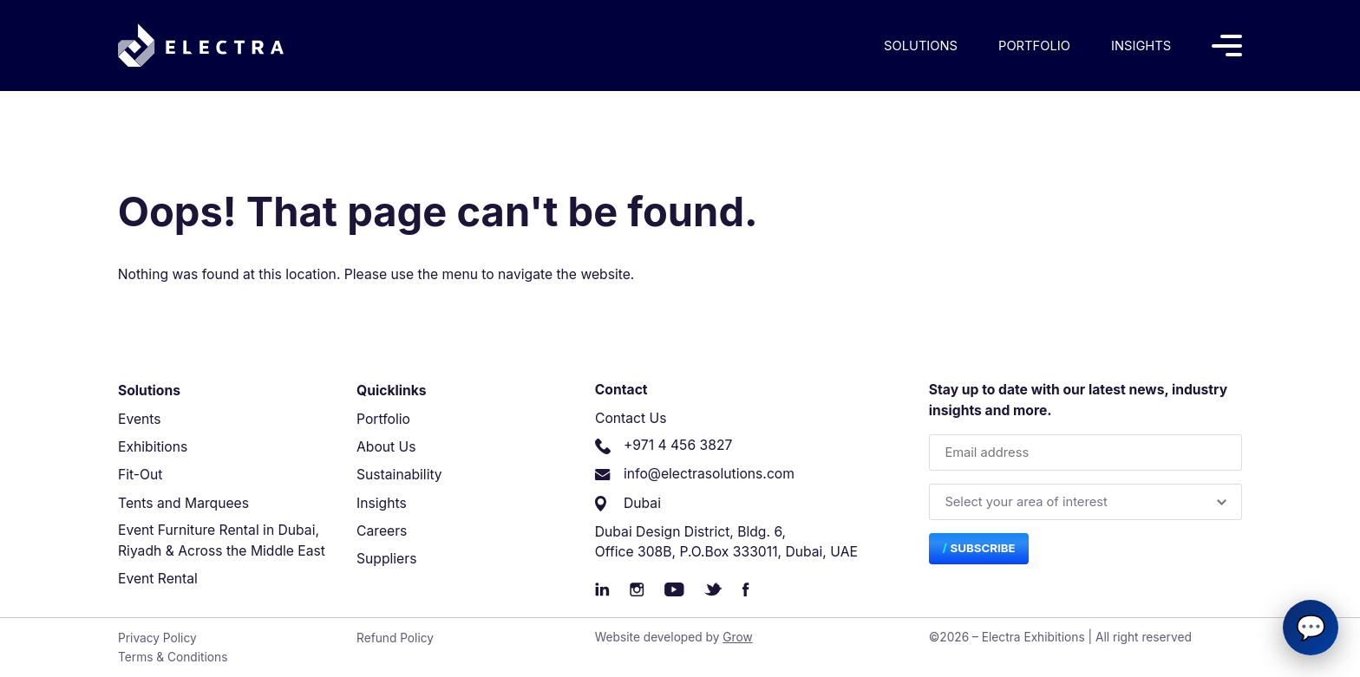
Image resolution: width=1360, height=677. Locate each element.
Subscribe (983, 548)
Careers (381, 531)
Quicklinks (391, 390)
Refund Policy (395, 638)
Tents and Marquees (183, 503)
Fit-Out (140, 474)
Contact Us (631, 418)
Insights (1141, 46)
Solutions (921, 46)
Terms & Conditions (172, 657)
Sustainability (399, 474)
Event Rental (158, 578)
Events (139, 419)
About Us (386, 447)
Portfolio (1034, 46)
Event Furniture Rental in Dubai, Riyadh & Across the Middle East (221, 540)
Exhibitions (152, 447)
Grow (737, 637)
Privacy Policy (157, 638)
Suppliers (386, 558)
